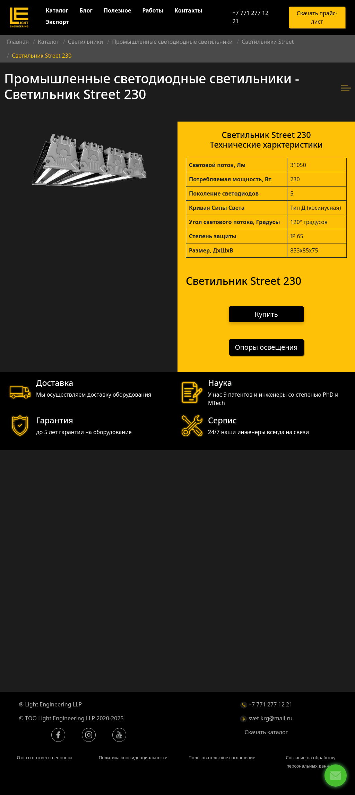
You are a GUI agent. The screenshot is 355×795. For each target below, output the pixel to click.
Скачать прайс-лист (317, 17)
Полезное (117, 11)
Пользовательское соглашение (222, 758)
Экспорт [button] (57, 22)
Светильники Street (268, 41)
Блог (86, 11)
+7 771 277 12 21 (250, 17)
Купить (266, 314)
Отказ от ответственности (44, 758)
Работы (153, 11)
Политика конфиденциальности (133, 758)
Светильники (85, 41)
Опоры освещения (266, 347)
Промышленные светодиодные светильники (172, 41)
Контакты (188, 11)
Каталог (57, 11)
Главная (18, 41)
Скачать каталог (266, 732)
